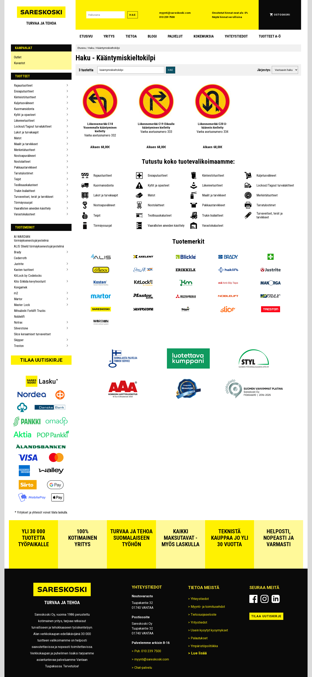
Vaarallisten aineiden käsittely (32, 208)
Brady (17, 252)
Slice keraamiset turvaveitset (32, 334)
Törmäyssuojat (23, 202)
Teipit (17, 179)
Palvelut (175, 36)
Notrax (18, 322)
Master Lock (22, 305)
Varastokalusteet (24, 214)
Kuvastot (19, 63)
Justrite (19, 264)
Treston (19, 346)
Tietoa (131, 36)
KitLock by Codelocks (28, 276)
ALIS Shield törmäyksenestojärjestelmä (39, 246)
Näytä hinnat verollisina (227, 17)
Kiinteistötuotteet (25, 97)
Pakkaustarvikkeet (25, 167)
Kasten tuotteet (24, 270)
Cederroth (20, 258)
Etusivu (86, 36)
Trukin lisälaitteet (24, 191)
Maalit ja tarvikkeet (26, 144)
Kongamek (20, 287)
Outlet (17, 57)
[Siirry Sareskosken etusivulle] (41, 15)
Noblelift (19, 317)
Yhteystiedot (236, 36)
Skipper (19, 340)
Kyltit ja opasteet (25, 115)
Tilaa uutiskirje (41, 360)
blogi (152, 36)
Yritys (109, 36)
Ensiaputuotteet (24, 91)
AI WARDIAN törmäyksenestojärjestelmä (31, 238)
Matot (17, 138)
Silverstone (21, 328)
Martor (18, 299)
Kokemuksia (204, 36)
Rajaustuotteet (23, 85)
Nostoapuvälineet (25, 156)
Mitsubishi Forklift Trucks (29, 311)
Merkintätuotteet (24, 150)
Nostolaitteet (22, 161)
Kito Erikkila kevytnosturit (30, 281)
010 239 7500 (167, 17)
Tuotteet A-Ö (270, 36)
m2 (16, 293)
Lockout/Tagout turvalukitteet (33, 126)
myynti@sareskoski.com (175, 12)
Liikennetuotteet (24, 121)
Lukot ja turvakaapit (26, 132)
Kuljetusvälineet (24, 103)
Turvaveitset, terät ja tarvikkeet (33, 197)
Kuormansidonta (24, 109)
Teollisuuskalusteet (26, 185)
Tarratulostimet (23, 173)
